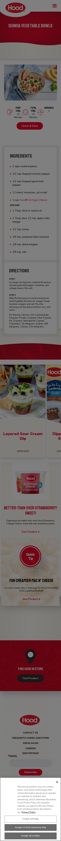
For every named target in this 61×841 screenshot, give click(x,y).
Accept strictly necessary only (30, 827)
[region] (30, 809)
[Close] (57, 782)
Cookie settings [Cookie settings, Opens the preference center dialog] (30, 818)
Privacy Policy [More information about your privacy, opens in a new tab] (28, 812)
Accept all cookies (30, 835)
